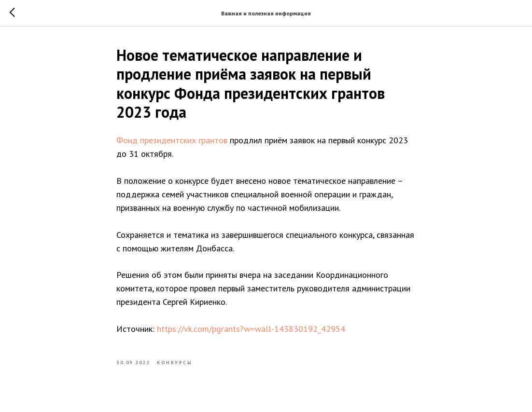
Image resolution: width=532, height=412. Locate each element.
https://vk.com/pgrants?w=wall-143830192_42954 (251, 328)
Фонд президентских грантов (171, 140)
